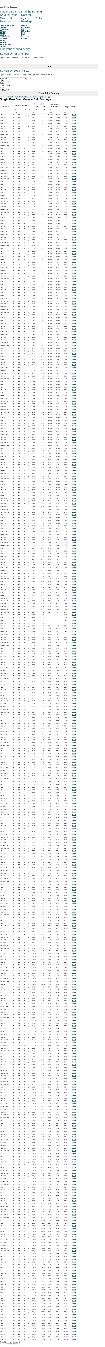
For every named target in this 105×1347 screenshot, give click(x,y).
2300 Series (26, 37)
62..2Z (2, 33)
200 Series (25, 27)
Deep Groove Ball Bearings (7, 26)
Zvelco (24, 25)
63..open (3, 39)
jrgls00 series (43, 97)
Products (10, 97)
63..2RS (3, 42)
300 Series (25, 31)
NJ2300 (24, 39)
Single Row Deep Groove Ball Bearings (26, 97)
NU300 (24, 35)
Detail (74, 115)
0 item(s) (21, 7)
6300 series (4, 37)
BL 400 (3, 46)
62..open (3, 31)
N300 (23, 33)
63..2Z (2, 41)
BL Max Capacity (7, 44)
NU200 (24, 29)
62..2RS (3, 35)
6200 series (4, 29)
